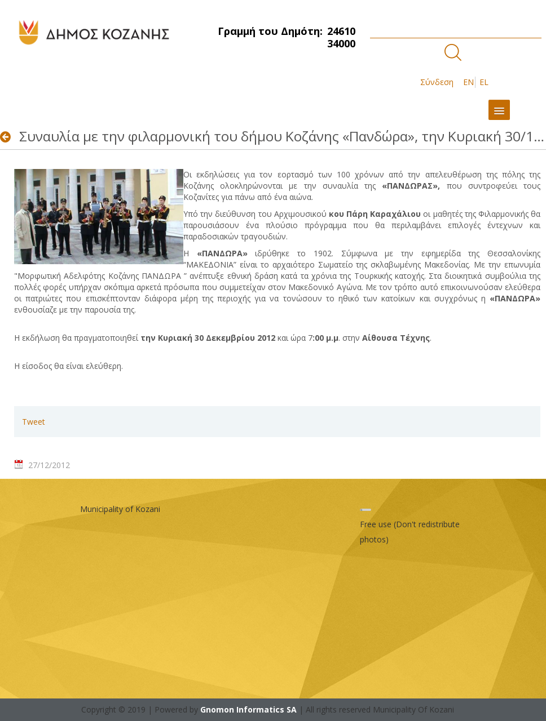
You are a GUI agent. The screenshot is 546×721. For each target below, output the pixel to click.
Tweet (33, 421)
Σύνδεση (436, 82)
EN (468, 82)
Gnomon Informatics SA (248, 709)
